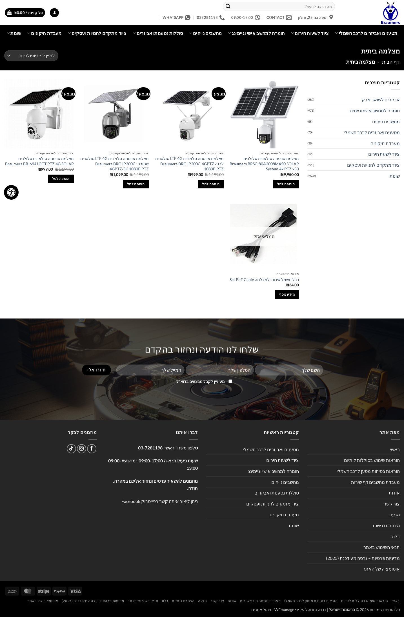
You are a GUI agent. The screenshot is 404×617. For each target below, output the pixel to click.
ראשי (395, 449)
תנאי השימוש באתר (381, 547)
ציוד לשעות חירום (310, 33)
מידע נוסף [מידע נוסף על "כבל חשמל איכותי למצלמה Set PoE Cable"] (287, 294)
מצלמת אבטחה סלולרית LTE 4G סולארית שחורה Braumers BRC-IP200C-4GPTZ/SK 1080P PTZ (114, 163)
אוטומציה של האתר (381, 568)
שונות (14, 33)
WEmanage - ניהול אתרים (272, 609)
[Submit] (228, 6)
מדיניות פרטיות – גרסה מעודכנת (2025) (363, 558)
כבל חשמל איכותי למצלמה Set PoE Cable (264, 279)
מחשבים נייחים (205, 33)
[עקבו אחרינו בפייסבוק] (91, 448)
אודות (394, 492)
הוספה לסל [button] (286, 184)
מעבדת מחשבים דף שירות (375, 482)
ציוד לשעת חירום (384, 154)
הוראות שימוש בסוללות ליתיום (372, 460)
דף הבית (391, 62)
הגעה (394, 514)
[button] (54, 12)
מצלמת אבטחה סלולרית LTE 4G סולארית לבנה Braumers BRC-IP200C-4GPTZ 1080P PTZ (189, 163)
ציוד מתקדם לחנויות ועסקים (97, 33)
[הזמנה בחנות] (31, 55)
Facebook (130, 501)
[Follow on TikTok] (71, 448)
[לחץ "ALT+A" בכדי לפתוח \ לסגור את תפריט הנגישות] (11, 192)
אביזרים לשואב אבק (381, 99)
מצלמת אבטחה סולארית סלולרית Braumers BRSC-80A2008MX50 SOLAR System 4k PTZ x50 (264, 163)
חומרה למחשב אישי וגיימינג (256, 33)
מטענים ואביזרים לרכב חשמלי (366, 33)
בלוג (396, 536)
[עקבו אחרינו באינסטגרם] (81, 448)
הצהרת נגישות (386, 525)
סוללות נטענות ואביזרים (158, 33)
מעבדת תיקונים (44, 33)
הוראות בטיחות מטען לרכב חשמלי (368, 471)
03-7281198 (150, 447)
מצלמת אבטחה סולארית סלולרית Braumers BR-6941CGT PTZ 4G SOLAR (39, 161)
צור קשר (392, 503)
